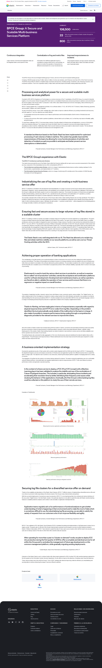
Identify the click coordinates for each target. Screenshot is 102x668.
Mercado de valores (79, 618)
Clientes (9, 10)
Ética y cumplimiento (55, 635)
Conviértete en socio (55, 618)
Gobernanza (77, 614)
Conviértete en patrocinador (81, 630)
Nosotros (69, 1)
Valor (91, 10)
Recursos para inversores (80, 612)
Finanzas (76, 616)
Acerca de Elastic (35, 612)
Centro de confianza (55, 628)
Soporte (79, 1)
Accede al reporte (42, 1)
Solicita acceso (54, 616)
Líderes (32, 614)
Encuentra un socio (55, 612)
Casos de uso (83, 10)
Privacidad (53, 630)
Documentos (56, 5)
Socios (74, 1)
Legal (51, 626)
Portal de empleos (35, 628)
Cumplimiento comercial (56, 632)
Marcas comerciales (12, 653)
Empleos (33, 626)
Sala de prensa (34, 618)
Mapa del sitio (33, 653)
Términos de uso (20, 653)
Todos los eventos (79, 632)
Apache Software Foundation (59, 659)
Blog (32, 616)
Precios (50, 5)
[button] (93, 19)
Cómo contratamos (36, 630)
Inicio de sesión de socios (57, 614)
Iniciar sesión (92, 1)
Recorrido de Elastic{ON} (80, 628)
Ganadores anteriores (79, 626)
